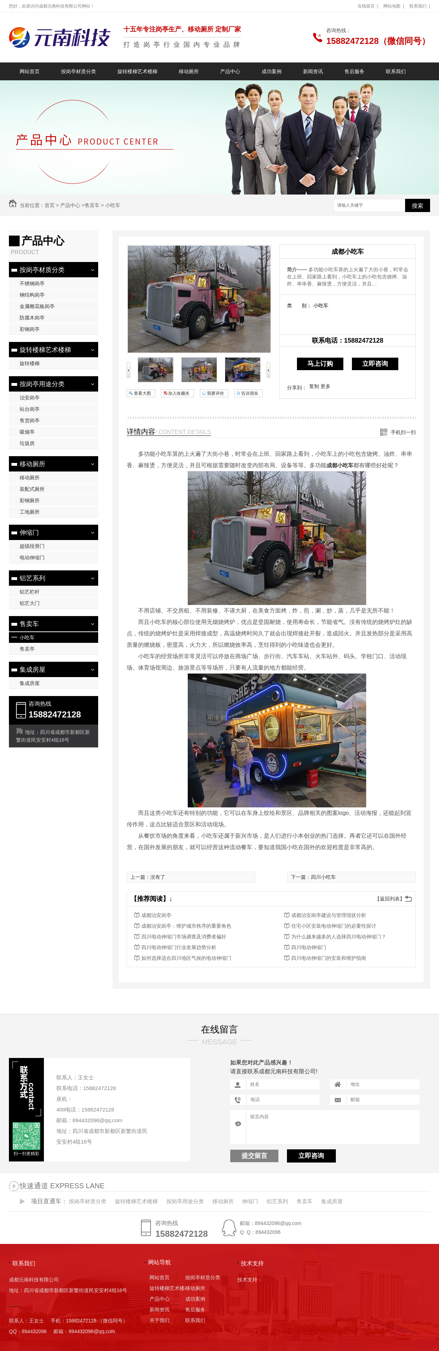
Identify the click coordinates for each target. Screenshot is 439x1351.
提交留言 (254, 1155)
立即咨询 (375, 363)
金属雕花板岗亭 (37, 306)
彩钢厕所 (30, 500)
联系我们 (396, 71)
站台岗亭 (30, 409)
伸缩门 (29, 532)
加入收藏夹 (179, 393)
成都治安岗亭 (156, 915)
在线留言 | (368, 6)
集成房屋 (32, 669)
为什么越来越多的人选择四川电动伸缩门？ (338, 936)
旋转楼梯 (30, 363)
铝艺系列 (32, 578)
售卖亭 (27, 649)
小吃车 (112, 205)
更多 (325, 386)
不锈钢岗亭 (32, 283)
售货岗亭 (30, 420)
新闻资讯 (313, 71)
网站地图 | (393, 6)
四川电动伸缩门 (308, 947)
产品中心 (230, 71)
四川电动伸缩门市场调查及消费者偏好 (183, 936)
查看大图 (142, 393)
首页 (50, 205)
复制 (314, 386)
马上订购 (320, 363)
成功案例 (272, 71)
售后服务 (354, 71)
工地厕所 (30, 512)
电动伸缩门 (32, 557)
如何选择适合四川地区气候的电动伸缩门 (186, 958)
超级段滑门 (32, 546)
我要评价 (215, 393)
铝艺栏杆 (30, 592)
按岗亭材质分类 (78, 71)
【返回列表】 (390, 899)
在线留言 (219, 1029)
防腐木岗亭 (32, 318)
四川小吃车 (323, 877)
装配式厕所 (32, 489)
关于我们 (160, 1320)
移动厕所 (189, 71)
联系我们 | (419, 6)
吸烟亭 (27, 432)
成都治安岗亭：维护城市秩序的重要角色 (186, 926)
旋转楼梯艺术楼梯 (137, 71)
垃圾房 (27, 443)
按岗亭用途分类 (42, 384)
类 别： (299, 305)
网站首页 (30, 71)
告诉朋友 (249, 393)
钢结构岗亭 (32, 295)
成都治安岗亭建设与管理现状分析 (328, 915)
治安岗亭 (30, 397)
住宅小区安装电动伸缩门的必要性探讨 (333, 926)
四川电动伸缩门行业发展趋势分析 (178, 947)
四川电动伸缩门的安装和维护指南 (328, 958)
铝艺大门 (30, 603)
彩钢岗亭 (30, 329)
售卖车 (92, 205)
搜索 (417, 206)
